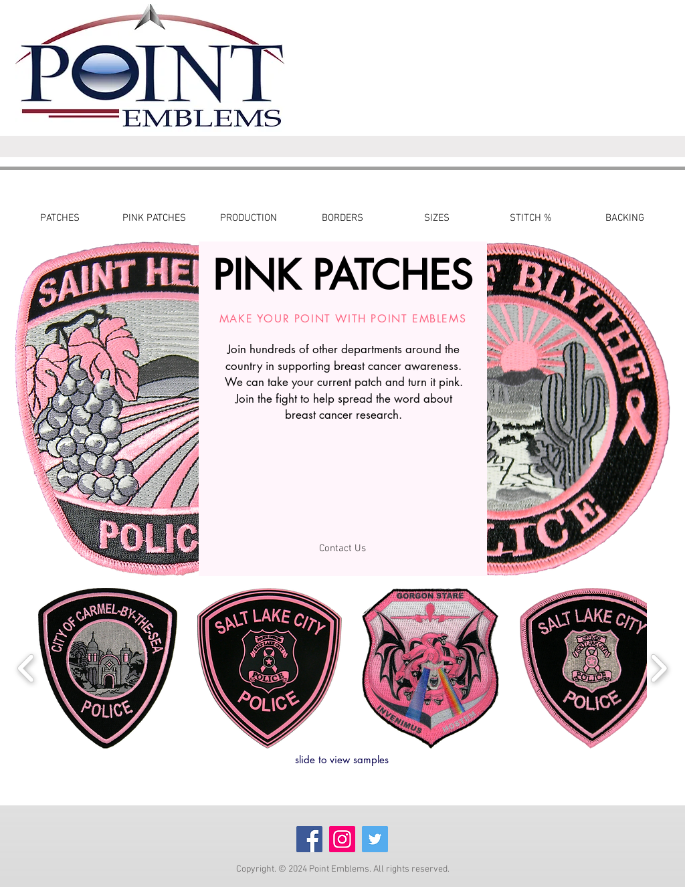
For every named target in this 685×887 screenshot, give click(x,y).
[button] (107, 668)
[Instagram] (342, 839)
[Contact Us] (342, 548)
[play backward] (26, 668)
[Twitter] (375, 839)
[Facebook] (309, 839)
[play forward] (659, 668)
